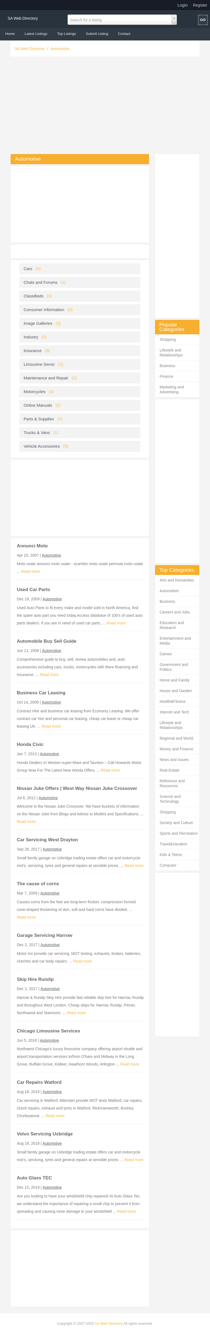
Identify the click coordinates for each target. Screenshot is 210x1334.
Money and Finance (176, 749)
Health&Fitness (173, 701)
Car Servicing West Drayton (47, 839)
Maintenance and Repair (46, 378)
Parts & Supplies (39, 419)
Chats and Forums (40, 282)
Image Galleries (38, 323)
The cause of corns (38, 883)
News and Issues (174, 759)
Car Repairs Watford (39, 1082)
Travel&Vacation (173, 844)
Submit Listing (97, 34)
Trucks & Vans (37, 432)
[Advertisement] (105, 106)
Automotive (60, 48)
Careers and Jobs (175, 612)
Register (200, 5)
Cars (28, 268)
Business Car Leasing (41, 692)
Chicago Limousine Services (48, 1031)
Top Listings (66, 34)
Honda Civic (30, 744)
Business (167, 366)
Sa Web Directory (109, 1323)
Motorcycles (34, 391)
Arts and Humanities (177, 580)
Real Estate (169, 770)
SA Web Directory (23, 18)
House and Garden (176, 691)
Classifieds (33, 296)
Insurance (33, 350)
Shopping (168, 339)
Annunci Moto (32, 545)
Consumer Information (44, 309)
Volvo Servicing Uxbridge (45, 1134)
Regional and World (176, 738)
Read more (30, 571)
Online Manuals (38, 405)
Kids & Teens (171, 854)
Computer (168, 865)
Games (166, 654)
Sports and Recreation (179, 833)
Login (182, 5)
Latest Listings (36, 34)
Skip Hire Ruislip (35, 979)
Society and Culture (176, 823)
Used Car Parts (33, 589)
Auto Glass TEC (34, 1177)
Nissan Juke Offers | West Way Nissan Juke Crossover (77, 788)
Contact (124, 34)
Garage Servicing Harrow (44, 935)
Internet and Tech (174, 712)
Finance (166, 376)
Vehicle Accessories (42, 446)
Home (10, 34)
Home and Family (175, 680)
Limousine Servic (39, 364)
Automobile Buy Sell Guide (46, 641)
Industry (31, 337)
